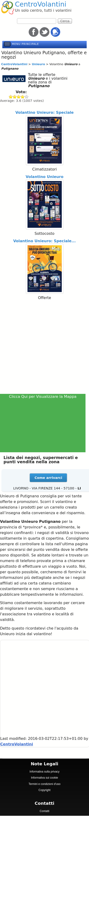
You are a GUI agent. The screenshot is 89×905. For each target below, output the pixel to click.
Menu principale (25, 44)
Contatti (44, 811)
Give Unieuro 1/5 (11, 96)
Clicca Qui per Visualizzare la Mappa (43, 396)
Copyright (44, 790)
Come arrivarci (48, 478)
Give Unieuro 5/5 (27, 96)
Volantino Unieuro (44, 177)
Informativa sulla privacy (45, 771)
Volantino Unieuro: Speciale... (44, 241)
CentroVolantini (40, 4)
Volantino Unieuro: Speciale (44, 112)
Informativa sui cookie (44, 777)
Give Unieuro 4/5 (23, 96)
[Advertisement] (43, 347)
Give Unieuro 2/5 (15, 96)
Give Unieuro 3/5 (19, 96)
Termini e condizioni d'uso (44, 784)
